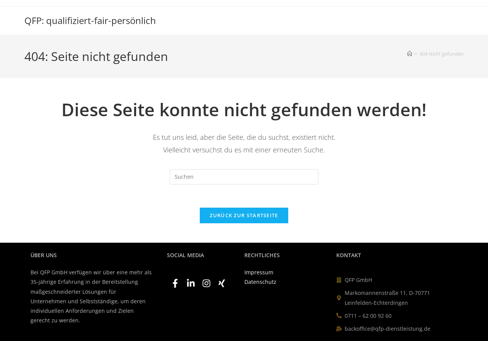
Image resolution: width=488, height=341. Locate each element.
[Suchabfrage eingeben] (244, 176)
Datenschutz (260, 281)
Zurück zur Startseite (244, 215)
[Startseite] (409, 53)
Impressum (258, 272)
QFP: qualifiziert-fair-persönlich (90, 20)
